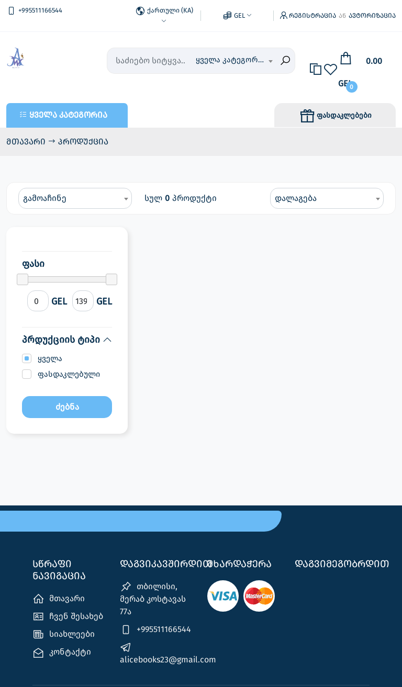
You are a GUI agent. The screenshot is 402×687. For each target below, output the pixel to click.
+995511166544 (155, 620)
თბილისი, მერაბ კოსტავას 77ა (153, 588)
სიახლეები (63, 624)
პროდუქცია (83, 131)
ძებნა (67, 397)
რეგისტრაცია (312, 11)
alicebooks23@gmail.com (157, 643)
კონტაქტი (61, 643)
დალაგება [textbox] (296, 188)
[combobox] (234, 51)
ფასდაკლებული (69, 364)
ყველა (50, 348)
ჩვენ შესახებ (67, 607)
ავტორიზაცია (372, 11)
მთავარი (27, 131)
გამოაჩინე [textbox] (44, 188)
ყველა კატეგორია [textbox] (231, 49)
